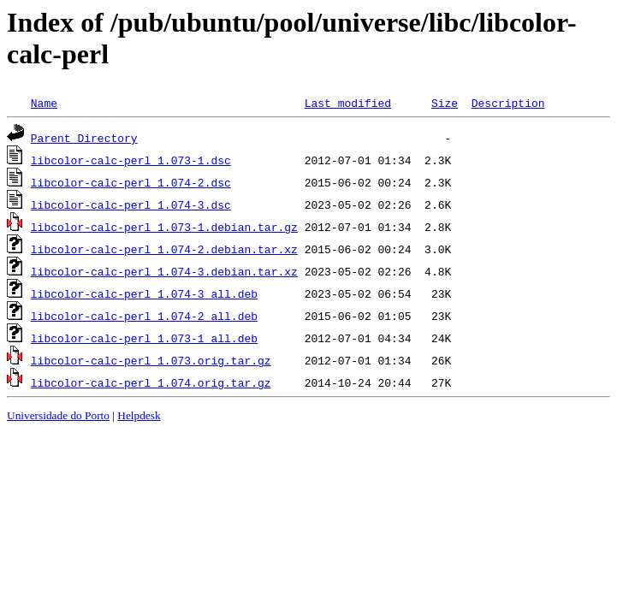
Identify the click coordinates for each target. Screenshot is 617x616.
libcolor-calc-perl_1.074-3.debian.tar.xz (164, 271)
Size (444, 102)
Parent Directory (84, 137)
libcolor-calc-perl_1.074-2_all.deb (144, 315)
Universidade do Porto (58, 415)
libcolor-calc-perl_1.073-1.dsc (131, 160)
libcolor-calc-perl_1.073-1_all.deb (144, 338)
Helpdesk (138, 415)
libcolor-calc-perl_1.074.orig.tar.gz (151, 382)
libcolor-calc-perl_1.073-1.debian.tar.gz (164, 226)
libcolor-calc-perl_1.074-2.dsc (131, 182)
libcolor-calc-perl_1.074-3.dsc (131, 204)
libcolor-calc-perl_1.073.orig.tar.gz (151, 360)
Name (44, 102)
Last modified (348, 102)
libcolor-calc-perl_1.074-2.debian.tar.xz (164, 249)
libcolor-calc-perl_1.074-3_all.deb (144, 293)
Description (508, 102)
